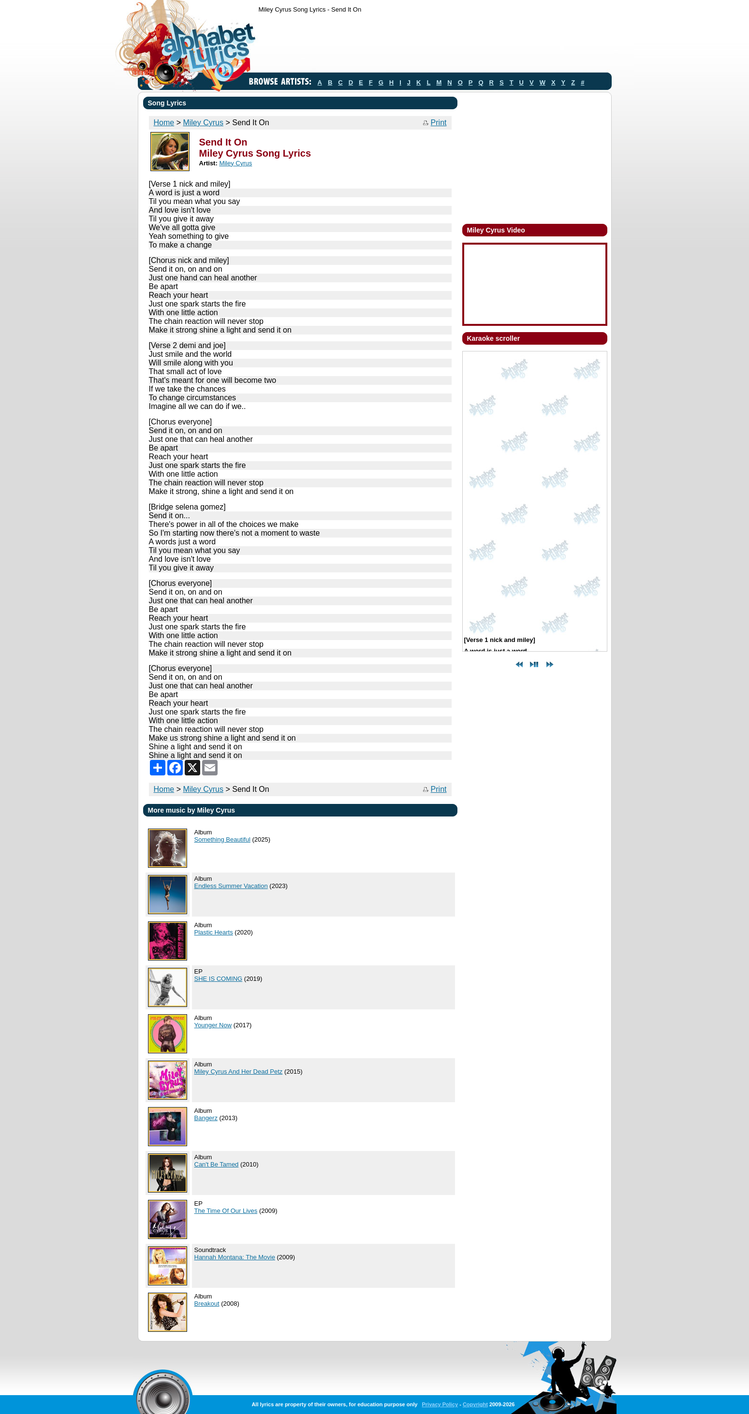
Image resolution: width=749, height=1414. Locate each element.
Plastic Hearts (213, 932)
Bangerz (206, 1118)
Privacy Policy (440, 1404)
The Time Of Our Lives (226, 1210)
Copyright (475, 1404)
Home (164, 122)
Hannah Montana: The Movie (234, 1257)
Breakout (207, 1303)
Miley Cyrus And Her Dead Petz (238, 1071)
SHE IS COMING (218, 978)
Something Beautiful (222, 839)
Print (439, 122)
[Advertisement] (435, 45)
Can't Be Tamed (216, 1164)
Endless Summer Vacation (231, 885)
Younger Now (213, 1025)
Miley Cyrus (203, 122)
